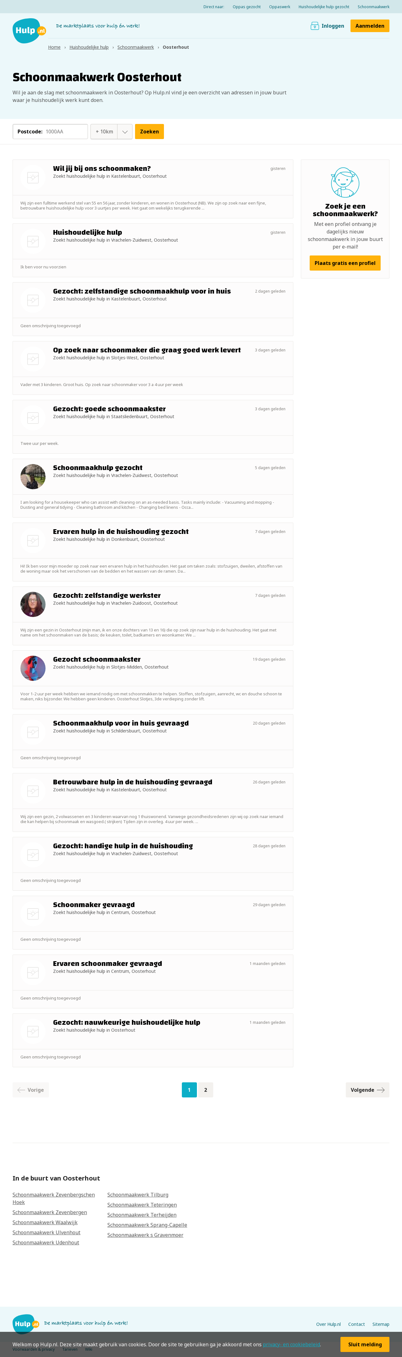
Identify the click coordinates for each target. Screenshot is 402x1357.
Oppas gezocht (247, 6)
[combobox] (104, 131)
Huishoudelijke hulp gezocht (324, 6)
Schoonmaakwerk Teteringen (142, 1204)
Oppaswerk (279, 6)
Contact (356, 1324)
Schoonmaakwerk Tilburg (137, 1194)
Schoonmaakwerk (373, 6)
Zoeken (149, 131)
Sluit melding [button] (365, 1344)
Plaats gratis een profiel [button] (345, 263)
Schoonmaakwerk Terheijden (142, 1214)
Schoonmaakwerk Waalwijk (45, 1222)
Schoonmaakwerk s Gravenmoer (145, 1234)
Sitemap (380, 1324)
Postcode (30, 131)
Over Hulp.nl (328, 1324)
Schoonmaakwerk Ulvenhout (46, 1232)
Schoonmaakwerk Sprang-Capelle (147, 1224)
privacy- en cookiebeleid (291, 1344)
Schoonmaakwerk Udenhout (46, 1242)
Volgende (367, 1089)
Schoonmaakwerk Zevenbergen (50, 1212)
